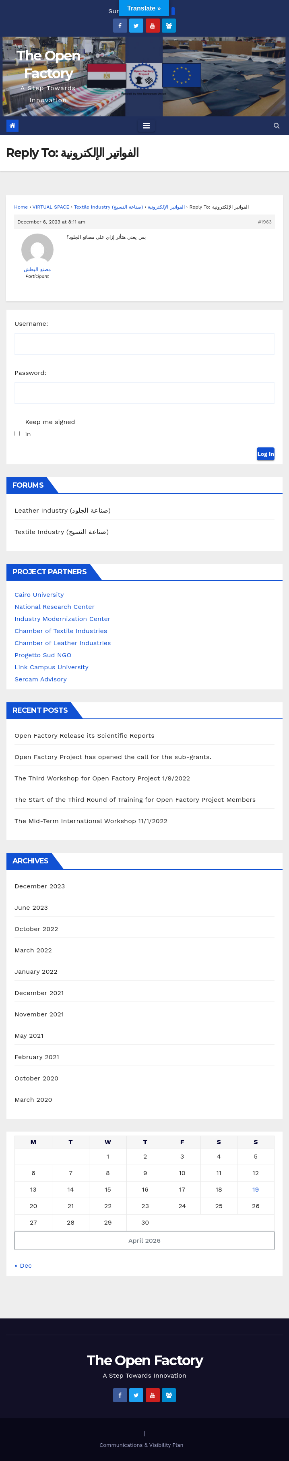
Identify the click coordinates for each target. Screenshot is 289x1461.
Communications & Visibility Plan (141, 1445)
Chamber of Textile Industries (60, 631)
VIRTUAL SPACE (51, 207)
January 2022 (36, 971)
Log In (265, 454)
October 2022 (36, 929)
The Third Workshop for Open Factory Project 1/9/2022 (102, 778)
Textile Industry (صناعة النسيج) (108, 207)
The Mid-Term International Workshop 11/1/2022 (90, 821)
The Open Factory (144, 1360)
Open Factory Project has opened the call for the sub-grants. (112, 757)
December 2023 (39, 886)
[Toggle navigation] (146, 126)
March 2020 (33, 1099)
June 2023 (31, 907)
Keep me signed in (50, 428)
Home (21, 207)
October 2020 (36, 1078)
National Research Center (54, 606)
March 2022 (33, 950)
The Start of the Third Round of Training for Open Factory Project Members (135, 799)
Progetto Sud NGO (42, 655)
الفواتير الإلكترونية (166, 207)
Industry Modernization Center (62, 619)
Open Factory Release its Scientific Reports (84, 735)
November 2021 (39, 1014)
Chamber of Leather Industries (62, 643)
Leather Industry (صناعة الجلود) (62, 510)
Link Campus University (51, 667)
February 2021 (36, 1057)
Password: (30, 373)
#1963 (265, 222)
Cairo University (39, 594)
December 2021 (39, 993)
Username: (31, 323)
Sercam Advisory (40, 679)
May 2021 (28, 1035)
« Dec (23, 1265)
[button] (277, 125)
